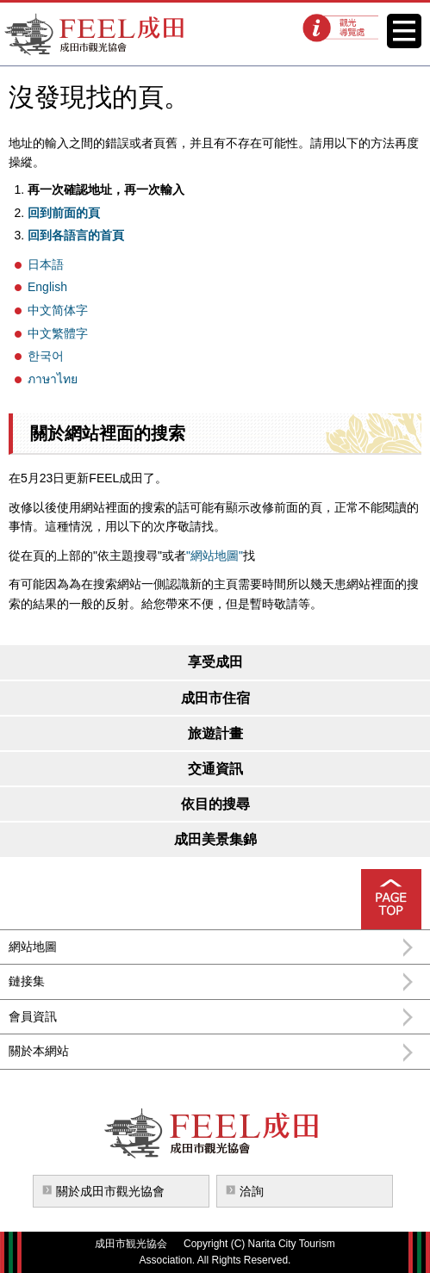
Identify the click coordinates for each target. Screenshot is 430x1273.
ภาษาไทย (53, 379)
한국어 (46, 356)
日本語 (46, 264)
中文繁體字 (58, 333)
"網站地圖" (214, 555)
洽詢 (252, 1191)
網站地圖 (33, 946)
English (47, 287)
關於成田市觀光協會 (110, 1191)
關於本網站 (39, 1051)
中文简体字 (58, 310)
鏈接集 (27, 981)
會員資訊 (33, 1016)
